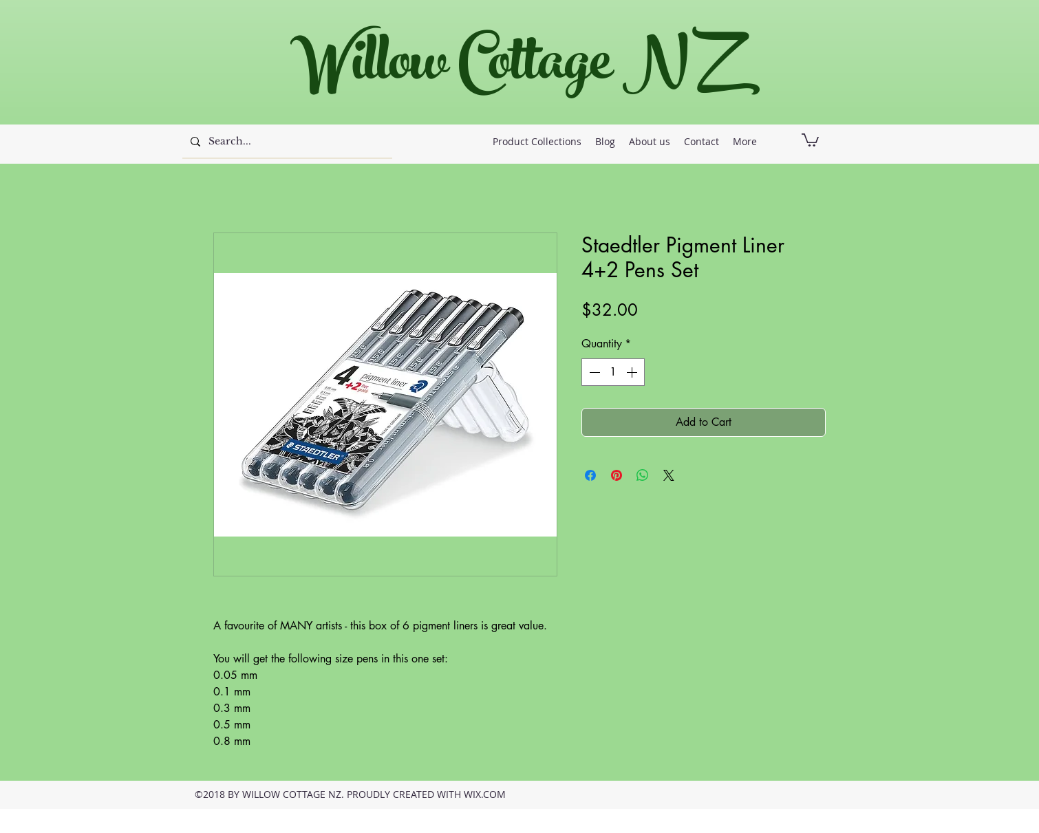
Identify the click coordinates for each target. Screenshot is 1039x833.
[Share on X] (669, 475)
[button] (810, 139)
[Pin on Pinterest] (616, 475)
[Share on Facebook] (590, 475)
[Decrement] (593, 372)
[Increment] (633, 372)
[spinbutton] (613, 372)
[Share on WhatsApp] (642, 475)
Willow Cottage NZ (512, 68)
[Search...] (285, 142)
